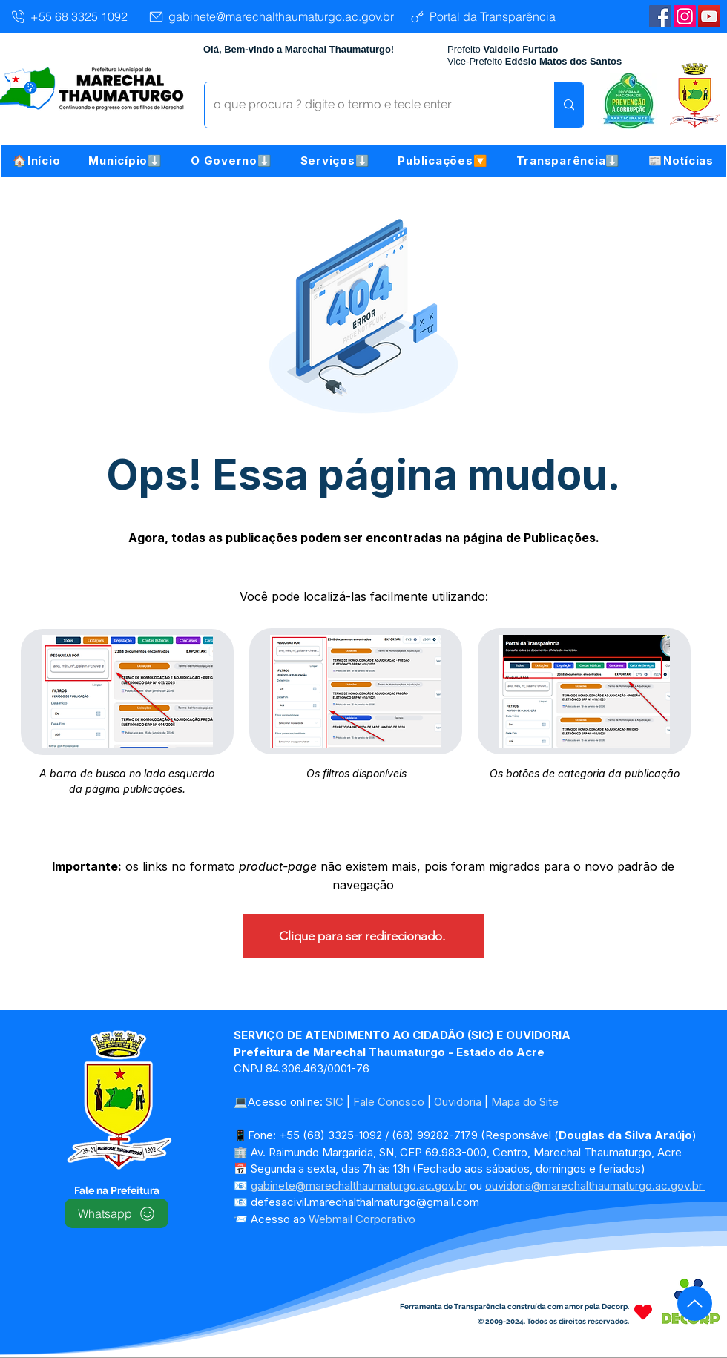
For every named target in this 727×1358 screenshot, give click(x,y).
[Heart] (643, 1312)
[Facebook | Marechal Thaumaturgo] (660, 16)
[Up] (694, 1303)
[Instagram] (685, 16)
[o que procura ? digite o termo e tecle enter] (368, 105)
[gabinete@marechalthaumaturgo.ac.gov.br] (271, 16)
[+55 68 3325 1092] (68, 16)
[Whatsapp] (116, 1213)
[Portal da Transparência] (482, 16)
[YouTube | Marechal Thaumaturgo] (709, 16)
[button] (125, 160)
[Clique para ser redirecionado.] (363, 936)
